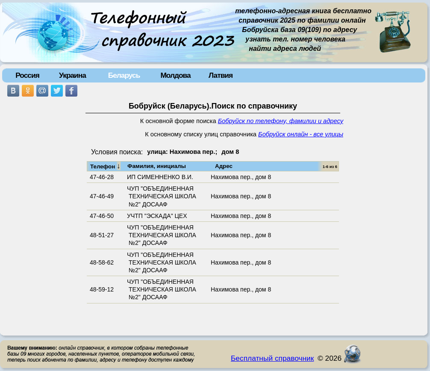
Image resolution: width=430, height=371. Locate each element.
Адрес (224, 166)
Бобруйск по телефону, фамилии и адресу (280, 121)
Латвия (221, 75)
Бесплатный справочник (272, 358)
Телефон (105, 166)
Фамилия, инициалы (156, 166)
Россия (27, 75)
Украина (72, 75)
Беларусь (124, 75)
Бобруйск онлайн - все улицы (300, 134)
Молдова (175, 75)
